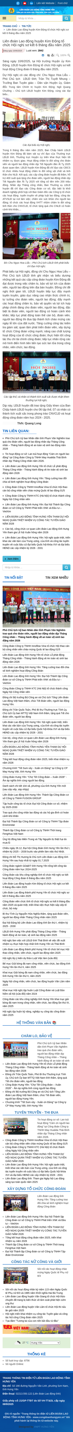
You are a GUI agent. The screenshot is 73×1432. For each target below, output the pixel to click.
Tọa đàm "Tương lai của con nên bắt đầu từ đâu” (31, 1320)
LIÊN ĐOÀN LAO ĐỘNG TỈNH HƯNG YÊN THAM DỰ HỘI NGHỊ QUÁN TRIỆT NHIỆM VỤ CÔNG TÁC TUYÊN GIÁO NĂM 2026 (36, 520)
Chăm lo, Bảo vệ (36, 1036)
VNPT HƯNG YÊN (43, 1426)
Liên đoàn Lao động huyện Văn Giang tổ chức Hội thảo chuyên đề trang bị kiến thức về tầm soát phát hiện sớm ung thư (35, 1300)
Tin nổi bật (13, 577)
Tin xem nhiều (56, 577)
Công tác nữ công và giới (36, 1262)
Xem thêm (13, 558)
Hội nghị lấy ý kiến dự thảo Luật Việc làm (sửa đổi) (30, 958)
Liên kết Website (45, 3)
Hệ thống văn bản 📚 (36, 1023)
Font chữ (62, 3)
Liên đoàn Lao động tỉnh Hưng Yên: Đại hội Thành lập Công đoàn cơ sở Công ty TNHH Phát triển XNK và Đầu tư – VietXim (36, 508)
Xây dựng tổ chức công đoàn (36, 1189)
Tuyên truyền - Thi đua (36, 1112)
